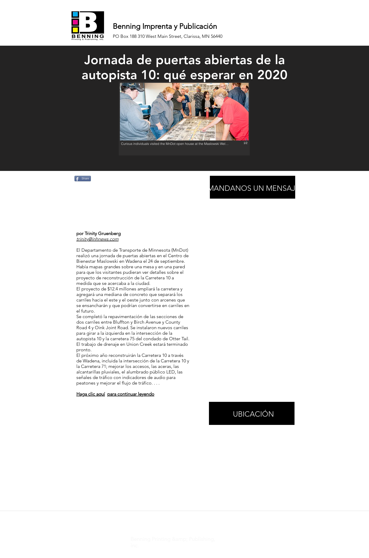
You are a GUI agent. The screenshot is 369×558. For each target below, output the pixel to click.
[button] (184, 118)
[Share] (82, 178)
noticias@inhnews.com (180, 516)
